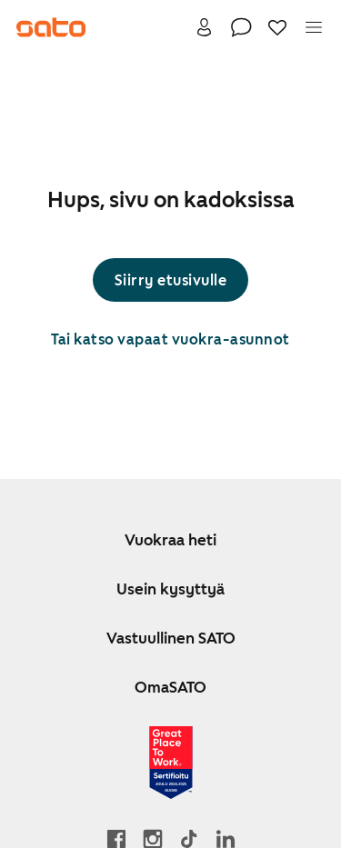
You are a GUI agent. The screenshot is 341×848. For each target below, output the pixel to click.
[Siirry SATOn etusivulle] (50, 27)
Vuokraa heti (170, 540)
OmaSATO (170, 687)
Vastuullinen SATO (171, 638)
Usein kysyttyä (170, 589)
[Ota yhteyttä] (241, 27)
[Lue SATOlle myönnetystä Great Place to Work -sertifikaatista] (171, 762)
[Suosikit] (277, 27)
